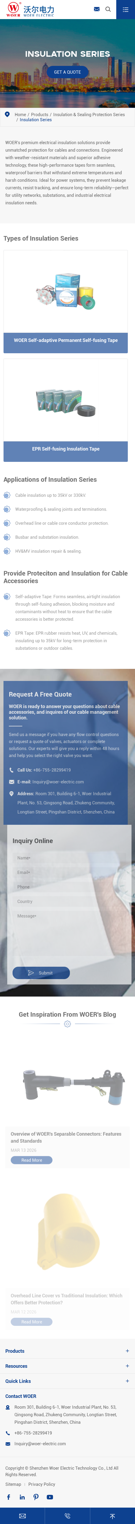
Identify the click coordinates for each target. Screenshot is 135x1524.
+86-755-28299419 (50, 770)
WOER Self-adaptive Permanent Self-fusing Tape (64, 340)
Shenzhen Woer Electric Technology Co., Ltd (70, 1468)
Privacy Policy (41, 1484)
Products (39, 114)
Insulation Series (36, 119)
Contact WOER (20, 1396)
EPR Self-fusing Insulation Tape (64, 449)
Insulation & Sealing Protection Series (89, 114)
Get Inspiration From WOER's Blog (67, 1016)
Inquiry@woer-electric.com (56, 781)
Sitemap (13, 1484)
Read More (31, 1162)
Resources (16, 1366)
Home (20, 114)
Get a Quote (67, 72)
